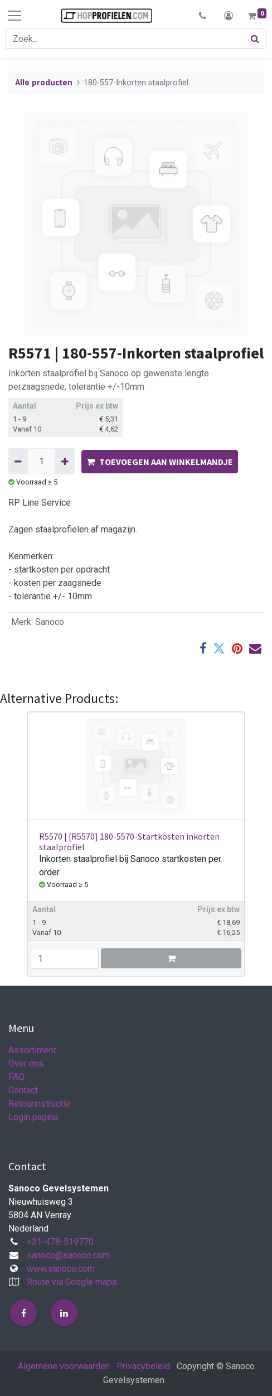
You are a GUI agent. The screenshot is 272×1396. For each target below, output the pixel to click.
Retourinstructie (39, 1103)
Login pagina (33, 1117)
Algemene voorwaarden (64, 1366)
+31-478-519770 (60, 1242)
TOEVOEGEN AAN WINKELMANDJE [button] (159, 461)
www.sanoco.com (61, 1268)
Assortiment (32, 1050)
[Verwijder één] (18, 461)
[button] (203, 15)
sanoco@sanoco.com (68, 1255)
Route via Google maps (72, 1282)
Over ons (25, 1063)
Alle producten (43, 83)
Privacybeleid (143, 1366)
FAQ (16, 1077)
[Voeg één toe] (64, 461)
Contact (23, 1090)
